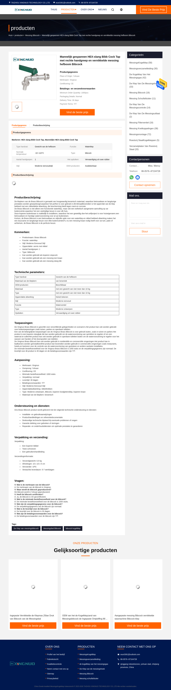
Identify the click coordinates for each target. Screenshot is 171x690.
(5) (144, 140)
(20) (143, 147)
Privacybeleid (52, 678)
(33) (144, 85)
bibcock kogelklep (73, 528)
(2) (144, 115)
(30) (143, 68)
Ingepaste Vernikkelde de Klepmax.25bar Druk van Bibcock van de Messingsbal (32, 617)
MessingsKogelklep (87, 654)
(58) (140, 63)
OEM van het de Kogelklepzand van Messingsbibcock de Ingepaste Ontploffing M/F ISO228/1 (84, 617)
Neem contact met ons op (58, 669)
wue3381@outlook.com (64, 3)
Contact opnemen (144, 185)
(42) (139, 76)
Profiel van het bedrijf (56, 654)
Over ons (87, 9)
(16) (139, 93)
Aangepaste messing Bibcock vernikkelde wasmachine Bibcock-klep (134, 617)
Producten (69, 9)
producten (19, 35)
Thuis (54, 9)
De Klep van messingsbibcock (26, 528)
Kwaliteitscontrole (54, 664)
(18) (141, 122)
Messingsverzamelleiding (89, 659)
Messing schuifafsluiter (88, 678)
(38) (143, 128)
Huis (10, 35)
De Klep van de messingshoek (92, 669)
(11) (142, 98)
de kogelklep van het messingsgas (93, 664)
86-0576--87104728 (88, 3)
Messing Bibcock (32, 35)
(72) (140, 134)
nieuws (102, 9)
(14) (139, 106)
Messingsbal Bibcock (52, 528)
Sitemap (50, 674)
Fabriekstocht (52, 659)
